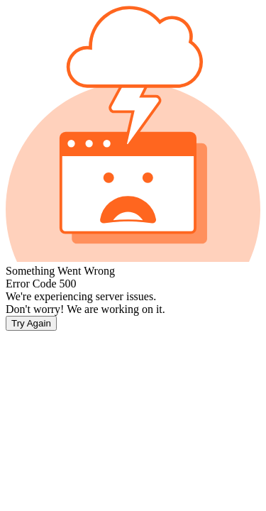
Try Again (31, 323)
